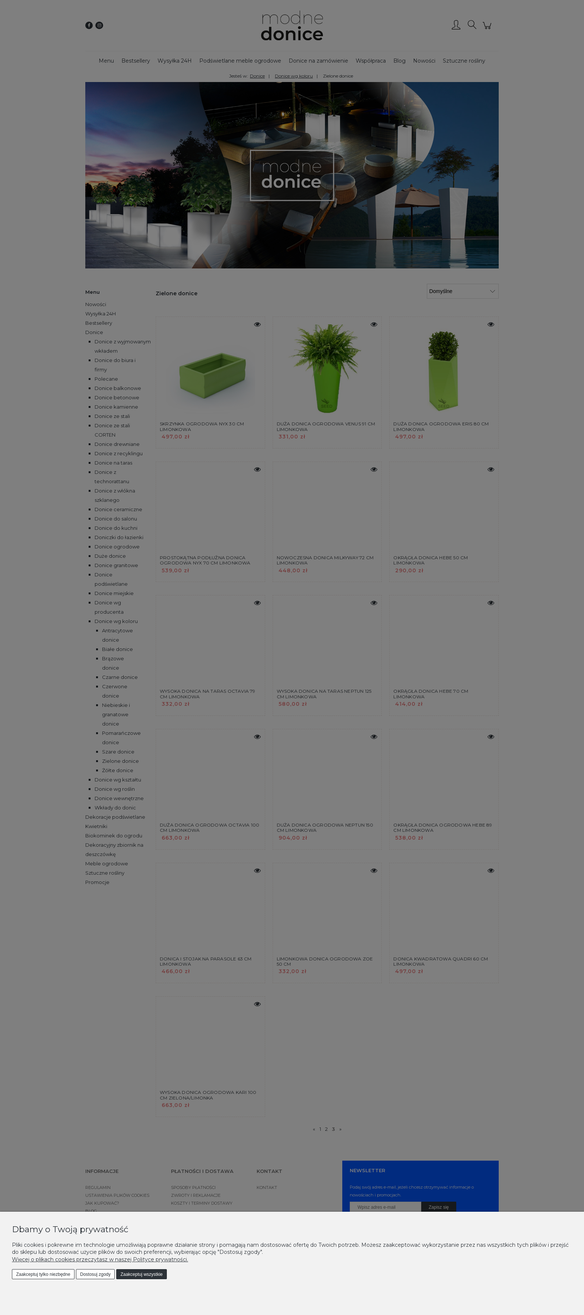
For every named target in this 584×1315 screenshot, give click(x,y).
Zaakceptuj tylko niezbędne (43, 1274)
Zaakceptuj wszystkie (141, 1274)
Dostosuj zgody (95, 1274)
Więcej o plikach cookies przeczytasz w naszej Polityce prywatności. (100, 1259)
